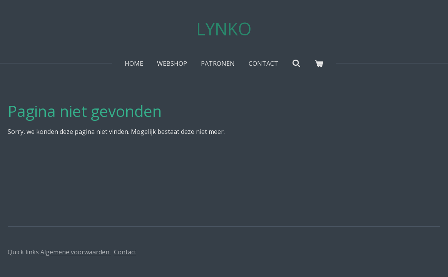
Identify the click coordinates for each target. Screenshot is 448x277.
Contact (125, 252)
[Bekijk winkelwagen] (319, 63)
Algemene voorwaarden (75, 252)
